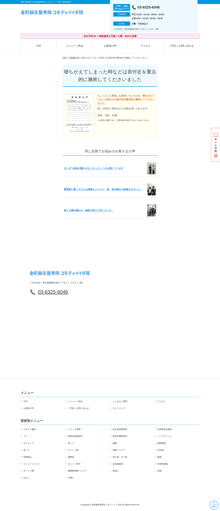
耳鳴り (71, 478)
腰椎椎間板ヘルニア (77, 471)
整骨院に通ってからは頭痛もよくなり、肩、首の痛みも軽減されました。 (103, 189)
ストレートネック (31, 464)
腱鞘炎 (71, 457)
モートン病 (73, 450)
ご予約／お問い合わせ (181, 45)
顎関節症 (27, 457)
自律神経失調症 (164, 429)
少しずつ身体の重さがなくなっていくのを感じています (93, 168)
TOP (38, 45)
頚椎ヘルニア (119, 450)
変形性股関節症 (75, 436)
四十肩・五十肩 (120, 457)
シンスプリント (164, 436)
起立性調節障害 (120, 429)
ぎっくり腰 (28, 471)
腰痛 (115, 443)
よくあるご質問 (120, 401)
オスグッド (28, 443)
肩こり (26, 450)
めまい (26, 478)
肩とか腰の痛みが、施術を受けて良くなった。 (89, 210)
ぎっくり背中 (74, 464)
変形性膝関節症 (120, 436)
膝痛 (159, 457)
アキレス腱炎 (29, 429)
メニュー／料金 (74, 45)
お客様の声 (110, 45)
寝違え (116, 471)
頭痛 (159, 471)
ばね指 (160, 450)
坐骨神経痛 (162, 464)
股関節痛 (161, 443)
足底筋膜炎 (118, 464)
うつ (25, 436)
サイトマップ (119, 408)
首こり (71, 443)
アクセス (146, 45)
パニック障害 (74, 429)
